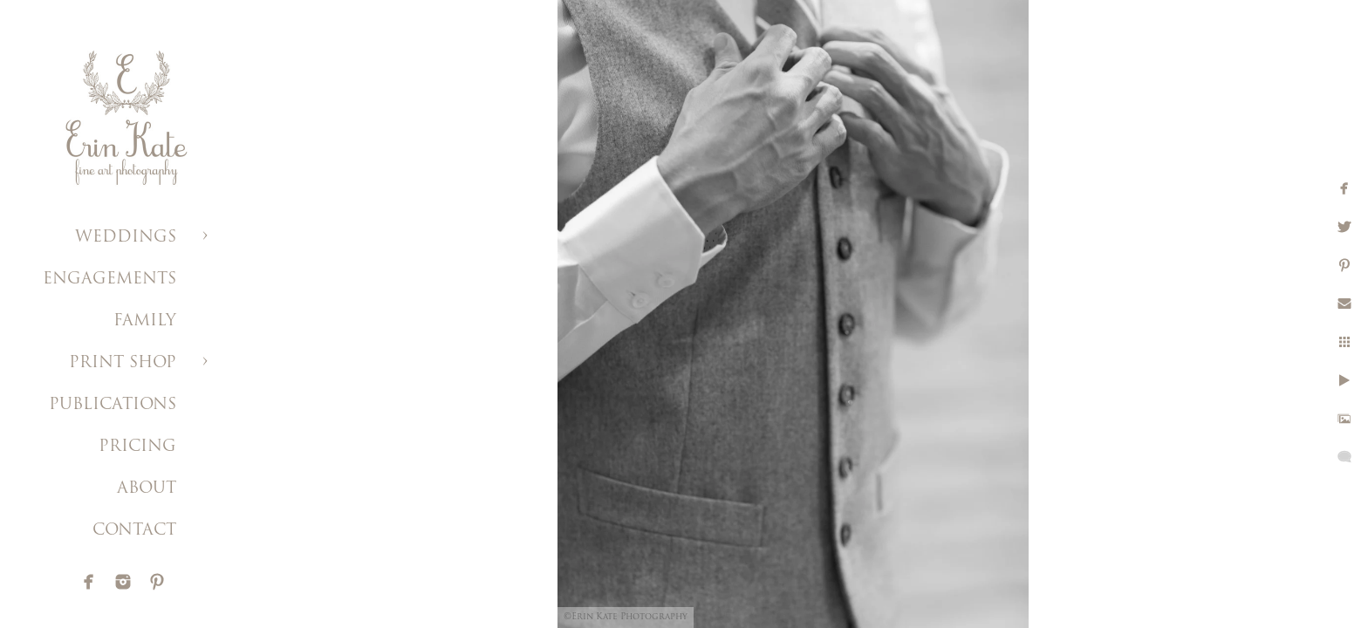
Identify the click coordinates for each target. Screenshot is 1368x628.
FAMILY (144, 321)
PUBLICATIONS (112, 405)
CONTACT (134, 530)
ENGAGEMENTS (109, 279)
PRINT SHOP (122, 363)
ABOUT (146, 489)
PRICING (137, 447)
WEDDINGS (125, 237)
